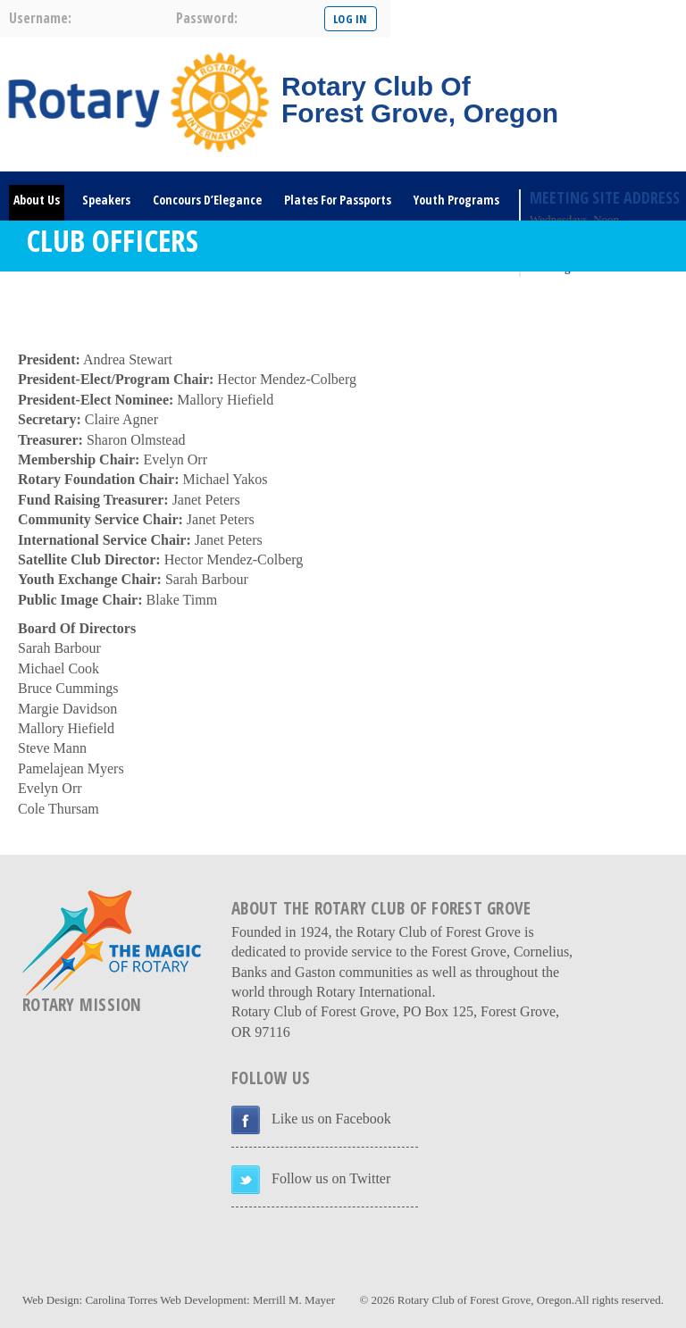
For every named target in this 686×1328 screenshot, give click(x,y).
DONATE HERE (137, 297)
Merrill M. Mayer (294, 1300)
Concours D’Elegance (207, 199)
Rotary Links (46, 297)
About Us (36, 199)
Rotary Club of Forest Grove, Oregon (484, 1300)
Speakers (106, 199)
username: (40, 18)
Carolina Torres (121, 1300)
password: (207, 18)
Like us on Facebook (331, 1118)
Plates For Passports (337, 199)
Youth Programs (456, 199)
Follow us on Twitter (331, 1178)
